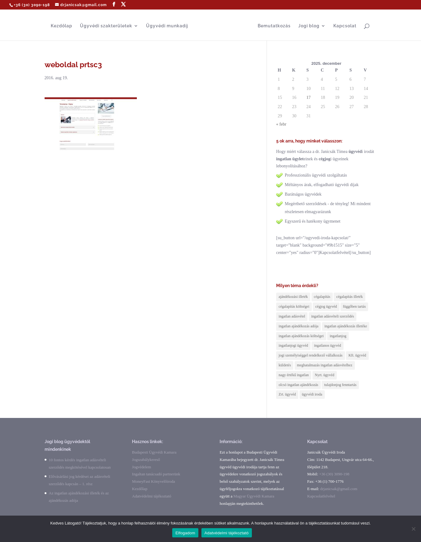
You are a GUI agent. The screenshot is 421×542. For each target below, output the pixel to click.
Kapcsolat (344, 26)
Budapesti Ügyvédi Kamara (154, 452)
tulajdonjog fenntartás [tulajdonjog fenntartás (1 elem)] (340, 385)
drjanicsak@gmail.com (338, 488)
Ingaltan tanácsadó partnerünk (156, 474)
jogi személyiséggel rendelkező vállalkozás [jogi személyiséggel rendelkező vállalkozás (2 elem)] (311, 355)
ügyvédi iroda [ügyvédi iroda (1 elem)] (312, 394)
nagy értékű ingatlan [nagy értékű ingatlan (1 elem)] (294, 375)
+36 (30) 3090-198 (32, 5)
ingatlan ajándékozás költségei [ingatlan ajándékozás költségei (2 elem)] (301, 336)
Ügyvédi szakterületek (106, 26)
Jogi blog (309, 26)
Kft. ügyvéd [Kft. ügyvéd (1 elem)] (357, 355)
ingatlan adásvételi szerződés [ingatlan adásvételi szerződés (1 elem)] (332, 316)
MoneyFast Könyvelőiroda (153, 481)
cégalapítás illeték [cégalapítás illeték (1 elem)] (349, 296)
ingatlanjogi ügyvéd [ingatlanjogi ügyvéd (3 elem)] (293, 345)
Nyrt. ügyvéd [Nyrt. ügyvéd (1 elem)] (324, 375)
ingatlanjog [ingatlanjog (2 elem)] (338, 336)
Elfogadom (185, 533)
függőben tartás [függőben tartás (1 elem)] (354, 306)
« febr (281, 124)
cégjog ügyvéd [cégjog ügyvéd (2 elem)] (326, 306)
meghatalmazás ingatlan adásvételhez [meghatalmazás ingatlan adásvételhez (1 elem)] (324, 365)
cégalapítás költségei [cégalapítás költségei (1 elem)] (294, 306)
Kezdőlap (61, 26)
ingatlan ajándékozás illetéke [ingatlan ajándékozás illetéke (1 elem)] (345, 326)
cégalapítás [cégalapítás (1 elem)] (322, 296)
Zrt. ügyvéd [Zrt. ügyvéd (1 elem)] (287, 394)
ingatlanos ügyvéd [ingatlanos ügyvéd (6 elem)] (327, 345)
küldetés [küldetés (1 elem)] (285, 365)
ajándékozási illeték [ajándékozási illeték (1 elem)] (293, 296)
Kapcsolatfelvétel (321, 496)
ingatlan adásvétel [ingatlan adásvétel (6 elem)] (292, 316)
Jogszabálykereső (146, 459)
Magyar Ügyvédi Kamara (253, 496)
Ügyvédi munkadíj (167, 26)
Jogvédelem (141, 467)
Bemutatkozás (274, 26)
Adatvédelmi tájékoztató (151, 496)
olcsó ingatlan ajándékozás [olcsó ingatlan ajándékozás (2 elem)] (298, 385)
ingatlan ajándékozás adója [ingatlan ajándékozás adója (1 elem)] (298, 326)
